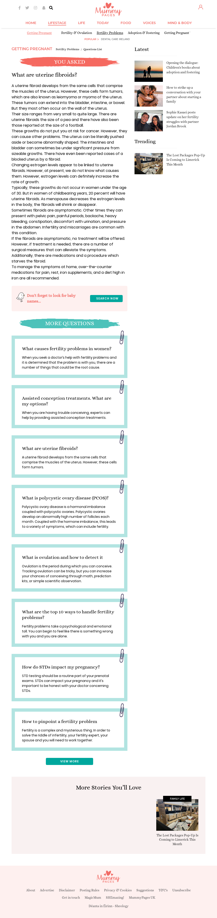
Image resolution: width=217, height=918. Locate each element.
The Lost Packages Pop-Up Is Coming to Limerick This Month (185, 159)
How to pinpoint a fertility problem (59, 721)
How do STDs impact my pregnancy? (61, 667)
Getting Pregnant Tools (181, 33)
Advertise (47, 890)
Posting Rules (89, 890)
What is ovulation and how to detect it (62, 557)
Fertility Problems (110, 33)
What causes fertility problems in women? (67, 348)
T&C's (163, 890)
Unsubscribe (181, 890)
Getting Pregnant (39, 33)
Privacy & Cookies (118, 890)
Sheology (122, 906)
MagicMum (93, 897)
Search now (107, 298)
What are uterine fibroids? (50, 448)
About (30, 890)
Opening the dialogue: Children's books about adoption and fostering (183, 67)
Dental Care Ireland (115, 39)
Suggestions (145, 890)
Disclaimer (67, 890)
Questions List (92, 49)
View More (69, 761)
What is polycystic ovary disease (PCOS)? (65, 498)
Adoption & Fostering (144, 33)
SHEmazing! (115, 897)
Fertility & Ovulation (76, 33)
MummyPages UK (142, 897)
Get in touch (71, 897)
